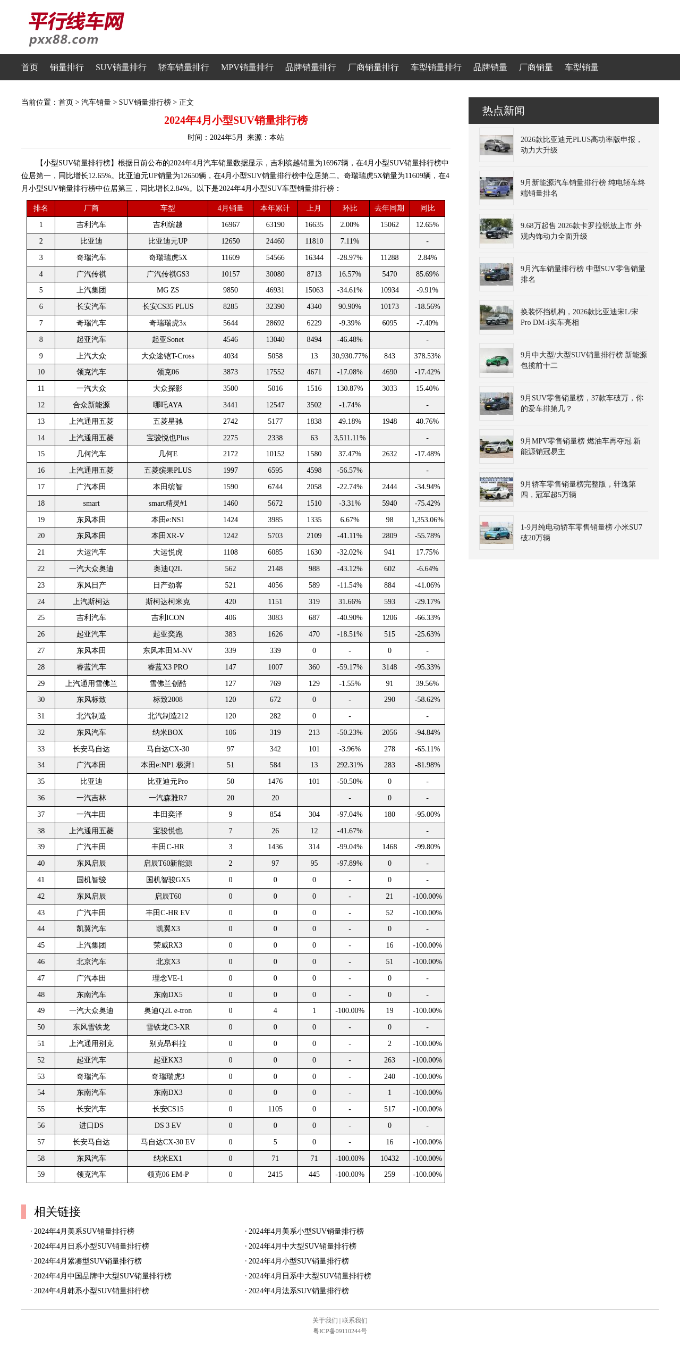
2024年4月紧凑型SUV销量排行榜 (88, 1261)
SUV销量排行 (121, 67)
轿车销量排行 (183, 67)
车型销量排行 (436, 67)
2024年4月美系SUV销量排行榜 (84, 1231)
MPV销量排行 (247, 67)
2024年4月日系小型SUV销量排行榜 (91, 1246)
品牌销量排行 (310, 67)
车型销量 (582, 67)
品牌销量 (490, 67)
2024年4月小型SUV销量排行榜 (299, 1261)
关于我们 (325, 1320)
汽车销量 (96, 102)
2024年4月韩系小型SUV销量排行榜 (91, 1291)
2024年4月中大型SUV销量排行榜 (302, 1246)
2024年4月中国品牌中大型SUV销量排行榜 (103, 1276)
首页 (29, 67)
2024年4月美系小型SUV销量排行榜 (306, 1231)
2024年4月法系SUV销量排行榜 (299, 1291)
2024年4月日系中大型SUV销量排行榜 (310, 1276)
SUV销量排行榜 (145, 102)
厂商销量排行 (373, 67)
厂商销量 (536, 67)
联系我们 (355, 1320)
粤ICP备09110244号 (340, 1331)
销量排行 (67, 67)
